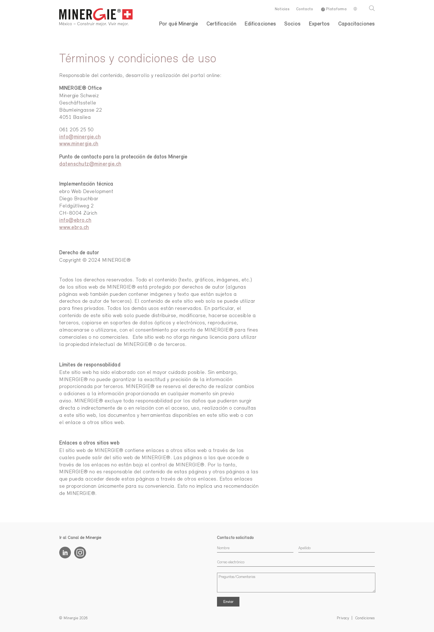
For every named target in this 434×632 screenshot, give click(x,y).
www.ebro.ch (74, 227)
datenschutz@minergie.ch (90, 164)
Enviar (228, 602)
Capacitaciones (356, 24)
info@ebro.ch (75, 220)
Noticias (282, 9)
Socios (292, 24)
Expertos (319, 24)
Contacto (304, 9)
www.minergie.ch (79, 144)
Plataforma (334, 9)
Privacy (344, 618)
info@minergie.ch (80, 137)
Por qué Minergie (178, 24)
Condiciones (365, 618)
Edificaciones (260, 24)
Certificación (221, 24)
